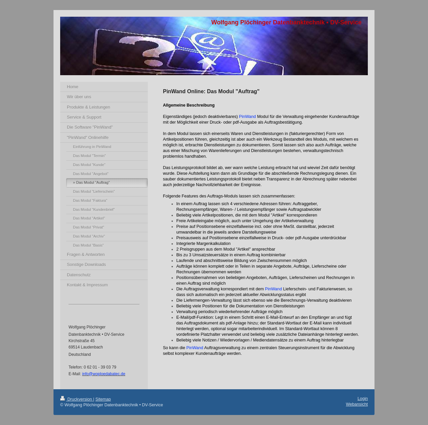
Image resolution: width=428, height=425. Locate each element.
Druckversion (76, 399)
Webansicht (357, 404)
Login (362, 398)
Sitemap (103, 399)
